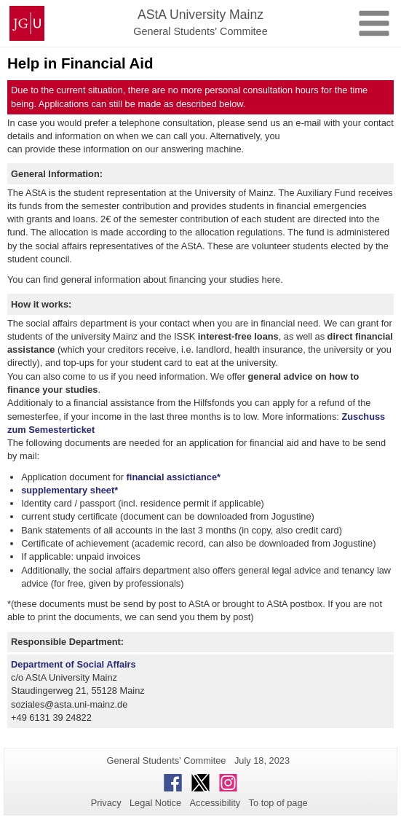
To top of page (278, 802)
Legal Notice (155, 802)
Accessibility (215, 802)
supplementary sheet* (69, 490)
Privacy (106, 802)
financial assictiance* (174, 477)
